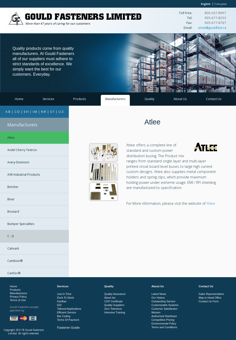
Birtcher (12, 187)
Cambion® (15, 261)
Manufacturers (115, 99)
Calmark (13, 248)
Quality (149, 99)
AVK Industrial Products (23, 174)
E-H (26, 112)
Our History (158, 297)
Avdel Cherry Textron (22, 150)
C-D (17, 112)
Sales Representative (211, 293)
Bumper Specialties (20, 224)
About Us (180, 99)
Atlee (11, 138)
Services (48, 99)
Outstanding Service (163, 301)
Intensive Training (114, 312)
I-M (35, 112)
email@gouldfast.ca (212, 28)
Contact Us (213, 99)
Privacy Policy (18, 296)
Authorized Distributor (164, 316)
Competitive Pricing (162, 319)
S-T (52, 112)
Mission (156, 312)
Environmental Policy (163, 323)
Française (220, 4)
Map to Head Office (210, 297)
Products (79, 99)
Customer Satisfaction (164, 308)
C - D (10, 236)
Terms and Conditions (164, 327)
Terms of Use (18, 300)
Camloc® (13, 273)
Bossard (13, 211)
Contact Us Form (209, 301)
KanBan (61, 301)
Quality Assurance (115, 293)
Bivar (11, 199)
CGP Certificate (113, 301)
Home (19, 99)
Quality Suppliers (114, 305)
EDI (59, 305)
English (205, 4)
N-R (43, 112)
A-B (7, 112)
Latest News (158, 293)
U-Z (61, 112)
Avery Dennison (18, 162)
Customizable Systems (164, 305)
